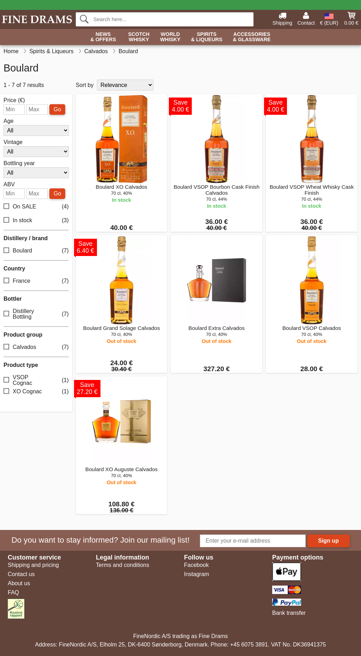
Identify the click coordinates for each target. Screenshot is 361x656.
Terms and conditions (122, 565)
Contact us (21, 574)
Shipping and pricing (33, 565)
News (103, 37)
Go (57, 109)
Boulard (36, 251)
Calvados (36, 347)
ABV (9, 184)
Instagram (196, 574)
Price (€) (14, 100)
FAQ (13, 592)
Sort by (85, 85)
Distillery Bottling (36, 314)
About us (19, 583)
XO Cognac (36, 391)
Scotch (138, 37)
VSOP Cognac (36, 380)
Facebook (196, 565)
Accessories (252, 37)
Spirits (206, 37)
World (170, 37)
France (36, 281)
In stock (36, 220)
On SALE (36, 207)
